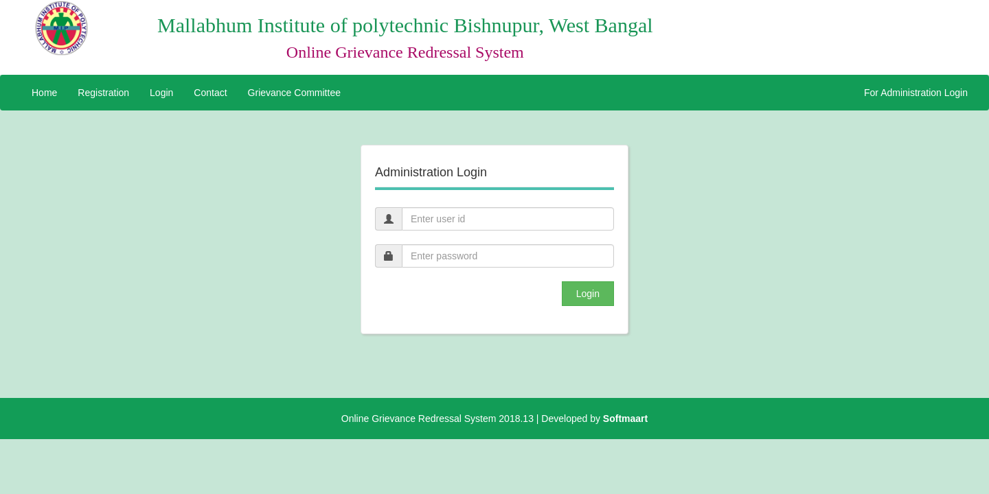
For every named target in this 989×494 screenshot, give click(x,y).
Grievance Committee (294, 92)
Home (44, 92)
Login (161, 92)
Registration (103, 92)
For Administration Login (916, 92)
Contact (210, 92)
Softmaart (625, 418)
